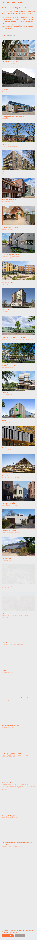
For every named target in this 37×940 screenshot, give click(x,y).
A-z (31, 37)
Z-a (34, 37)
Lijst (3, 36)
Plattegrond (10, 36)
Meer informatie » (14, 932)
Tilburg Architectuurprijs (12, 2)
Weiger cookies (20, 935)
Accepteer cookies (8, 935)
